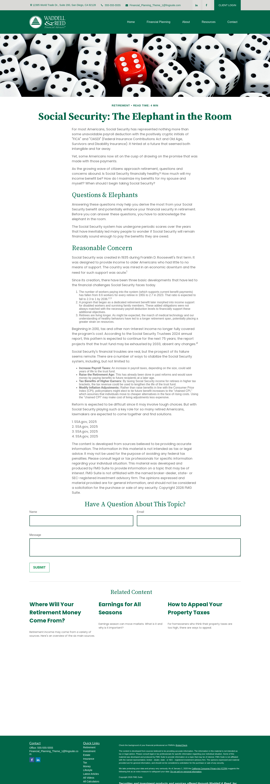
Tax (85, 762)
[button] (131, 22)
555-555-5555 (110, 5)
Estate (86, 755)
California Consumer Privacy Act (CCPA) (209, 768)
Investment (89, 751)
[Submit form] (39, 567)
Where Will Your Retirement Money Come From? (55, 612)
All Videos (88, 777)
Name (33, 511)
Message (35, 534)
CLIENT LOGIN (227, 5)
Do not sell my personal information (185, 771)
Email (140, 511)
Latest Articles (91, 773)
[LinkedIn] (197, 5)
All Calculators (91, 781)
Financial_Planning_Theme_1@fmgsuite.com (153, 5)
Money (87, 766)
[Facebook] (206, 5)
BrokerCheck (181, 745)
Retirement (89, 747)
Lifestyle (87, 770)
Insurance (88, 758)
